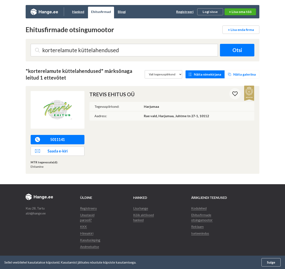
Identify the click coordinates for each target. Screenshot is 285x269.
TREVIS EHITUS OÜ (112, 94)
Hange (44, 11)
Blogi (122, 12)
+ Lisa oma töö (240, 12)
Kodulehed (199, 208)
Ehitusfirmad (101, 12)
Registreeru (88, 208)
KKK (83, 226)
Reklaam (197, 226)
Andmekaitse (89, 247)
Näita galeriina (244, 74)
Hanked (78, 12)
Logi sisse (210, 12)
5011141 (50, 139)
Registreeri (184, 12)
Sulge (271, 262)
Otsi (237, 50)
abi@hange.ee (36, 213)
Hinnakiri (86, 233)
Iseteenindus (200, 233)
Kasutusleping (90, 240)
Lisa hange (140, 208)
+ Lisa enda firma (241, 30)
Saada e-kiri (51, 151)
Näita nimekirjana (207, 74)
